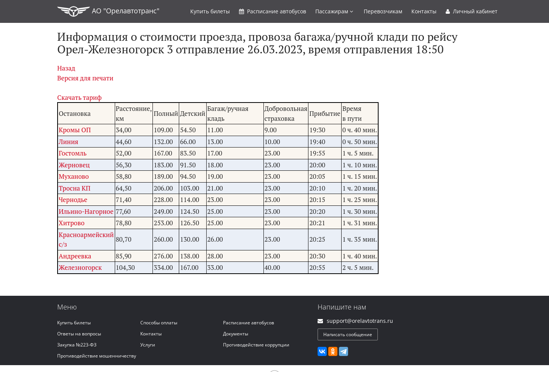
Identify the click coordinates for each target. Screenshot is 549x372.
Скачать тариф (79, 97)
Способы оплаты (158, 322)
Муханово (74, 176)
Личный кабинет (472, 11)
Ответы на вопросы (79, 333)
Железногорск (80, 267)
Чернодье (73, 199)
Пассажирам (334, 11)
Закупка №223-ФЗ (76, 345)
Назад (66, 68)
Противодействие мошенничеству (96, 356)
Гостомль (73, 153)
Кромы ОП (75, 129)
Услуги (147, 345)
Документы (235, 333)
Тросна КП (74, 188)
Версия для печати (85, 78)
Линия (68, 141)
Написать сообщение (347, 334)
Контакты (424, 11)
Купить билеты (74, 322)
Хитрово (72, 222)
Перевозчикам (383, 11)
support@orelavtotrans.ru (360, 320)
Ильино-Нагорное (86, 211)
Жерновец (74, 164)
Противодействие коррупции (256, 345)
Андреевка (75, 256)
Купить (210, 11)
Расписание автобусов (248, 322)
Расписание (272, 11)
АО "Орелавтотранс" (108, 11)
